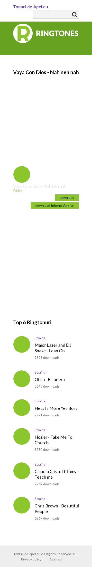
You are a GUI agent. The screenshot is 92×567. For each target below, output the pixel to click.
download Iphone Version (54, 205)
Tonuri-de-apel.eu (26, 554)
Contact (56, 559)
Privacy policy (31, 559)
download (66, 197)
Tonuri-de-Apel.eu (30, 6)
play (21, 174)
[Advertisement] (46, 113)
